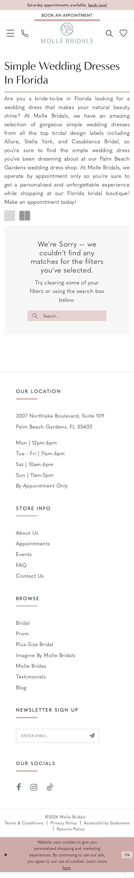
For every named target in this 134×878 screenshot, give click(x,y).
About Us (27, 537)
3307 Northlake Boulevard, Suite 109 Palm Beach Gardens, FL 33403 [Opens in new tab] (60, 425)
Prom (22, 637)
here (67, 873)
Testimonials (31, 680)
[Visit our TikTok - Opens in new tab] (50, 793)
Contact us (30, 580)
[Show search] (107, 35)
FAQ (21, 569)
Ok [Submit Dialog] (127, 860)
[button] (11, 35)
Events (24, 558)
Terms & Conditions (24, 828)
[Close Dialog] (6, 860)
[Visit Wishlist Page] (123, 35)
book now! (100, 5)
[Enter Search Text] (67, 319)
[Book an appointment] (67, 16)
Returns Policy (70, 834)
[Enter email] (62, 740)
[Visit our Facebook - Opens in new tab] (19, 793)
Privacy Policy (64, 828)
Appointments (33, 547)
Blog (21, 691)
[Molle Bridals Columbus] (67, 35)
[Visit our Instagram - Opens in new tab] (34, 793)
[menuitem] (11, 35)
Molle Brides (31, 670)
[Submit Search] (36, 319)
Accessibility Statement (107, 828)
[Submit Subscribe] (100, 740)
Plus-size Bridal (34, 648)
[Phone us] (27, 35)
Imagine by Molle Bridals (45, 659)
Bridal (23, 627)
